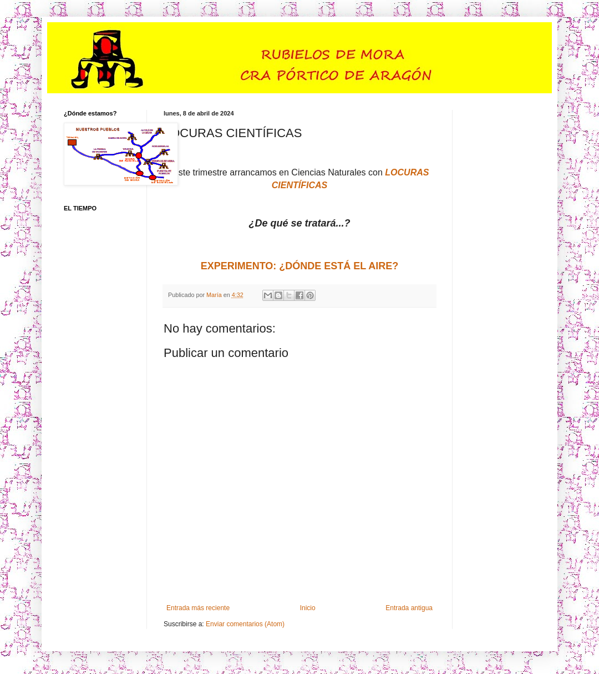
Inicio (308, 608)
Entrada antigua (409, 608)
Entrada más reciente (198, 608)
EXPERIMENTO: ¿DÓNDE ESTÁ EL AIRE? (300, 265)
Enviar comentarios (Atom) (245, 624)
